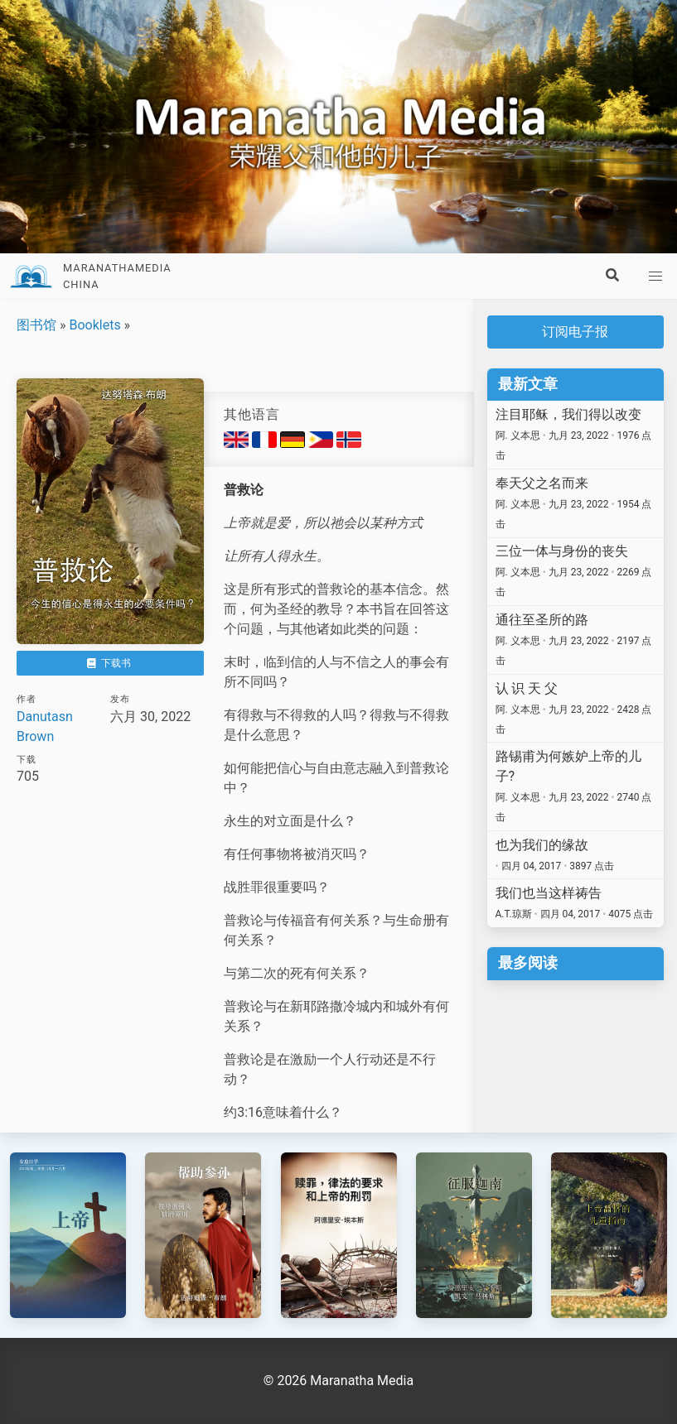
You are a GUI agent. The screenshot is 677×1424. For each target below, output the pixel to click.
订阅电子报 (575, 331)
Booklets (94, 325)
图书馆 (36, 325)
